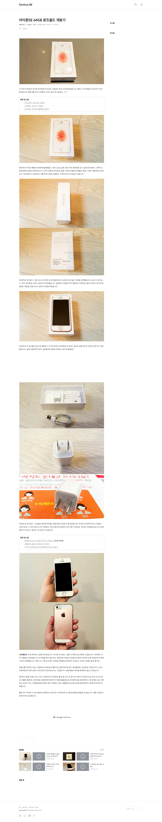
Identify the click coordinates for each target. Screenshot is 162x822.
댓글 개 (21, 780)
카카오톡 (31, 807)
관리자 (37, 807)
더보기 (102, 750)
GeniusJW (25, 4)
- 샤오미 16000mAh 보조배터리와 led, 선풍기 (41, 547)
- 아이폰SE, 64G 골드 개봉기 (34, 102)
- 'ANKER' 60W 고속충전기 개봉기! (37, 544)
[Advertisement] (62, 367)
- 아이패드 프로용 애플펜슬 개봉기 (36, 109)
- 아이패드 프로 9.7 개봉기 (33, 106)
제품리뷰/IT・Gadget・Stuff (27, 24)
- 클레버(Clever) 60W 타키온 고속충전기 (39, 540)
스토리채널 (24, 807)
